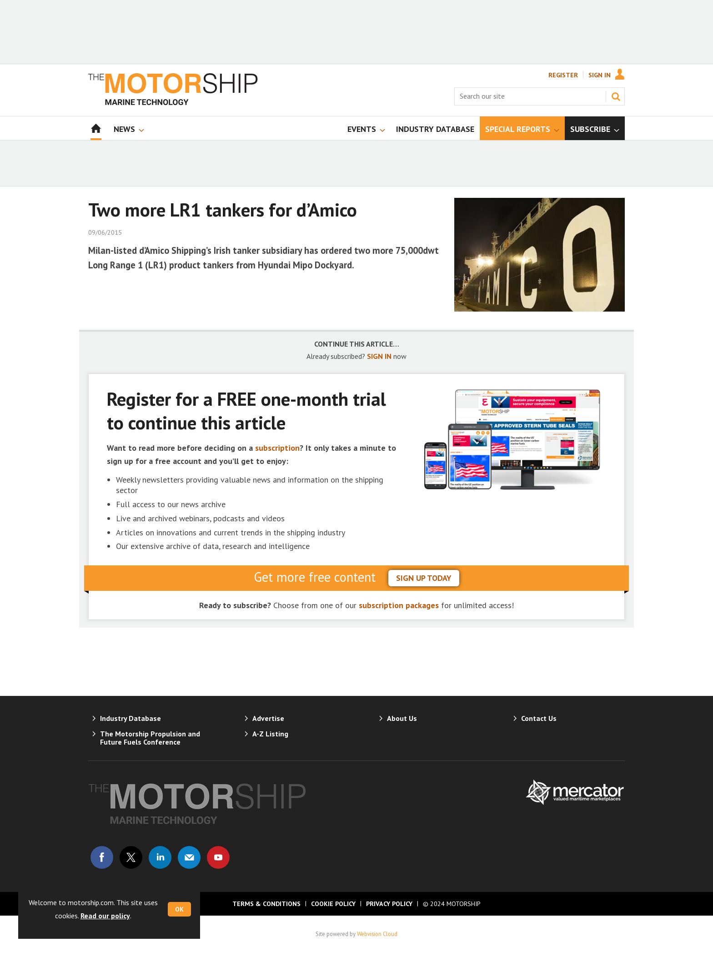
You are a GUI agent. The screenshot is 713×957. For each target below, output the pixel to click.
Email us (189, 857)
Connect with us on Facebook (102, 857)
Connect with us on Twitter (131, 857)
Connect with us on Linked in (160, 857)
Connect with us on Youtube (218, 857)
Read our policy (105, 915)
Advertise (268, 718)
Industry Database (130, 718)
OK (179, 909)
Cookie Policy (333, 904)
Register (563, 75)
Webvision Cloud (377, 933)
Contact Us (539, 718)
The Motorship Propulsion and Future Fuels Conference (150, 737)
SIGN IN (379, 356)
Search (615, 96)
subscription (277, 448)
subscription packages (399, 605)
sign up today (424, 578)
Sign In (599, 75)
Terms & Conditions (266, 904)
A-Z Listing (270, 733)
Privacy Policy (389, 904)
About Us (402, 718)
